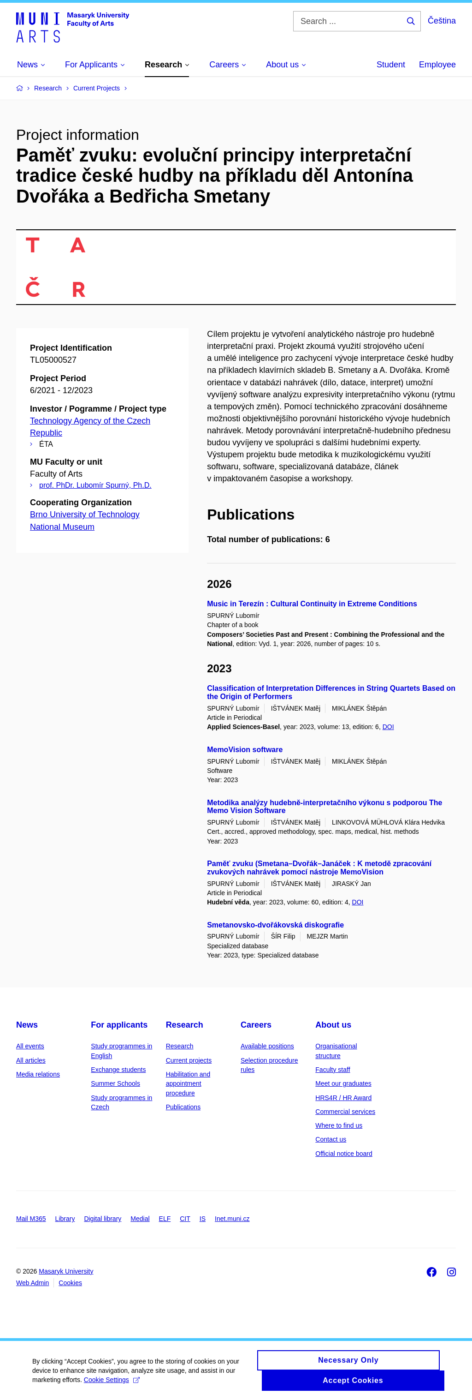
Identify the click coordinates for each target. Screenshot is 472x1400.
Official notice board (343, 1153)
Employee (437, 64)
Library (65, 1218)
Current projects (189, 1060)
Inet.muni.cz (232, 1218)
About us (333, 1024)
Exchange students (118, 1069)
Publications (183, 1107)
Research (184, 1024)
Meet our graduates (343, 1083)
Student (391, 64)
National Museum (62, 527)
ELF (165, 1218)
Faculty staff (332, 1069)
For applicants (119, 1024)
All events (30, 1046)
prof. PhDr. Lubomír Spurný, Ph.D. (95, 485)
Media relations (38, 1074)
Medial (139, 1218)
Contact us (330, 1139)
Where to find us (338, 1125)
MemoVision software (245, 750)
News (27, 1024)
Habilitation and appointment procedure (188, 1084)
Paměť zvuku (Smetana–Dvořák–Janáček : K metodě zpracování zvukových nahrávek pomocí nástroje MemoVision (319, 868)
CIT (185, 1218)
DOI (388, 726)
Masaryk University (66, 1271)
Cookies (70, 1282)
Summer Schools (115, 1083)
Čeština (442, 20)
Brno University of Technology (85, 514)
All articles (31, 1060)
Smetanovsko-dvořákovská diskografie (275, 925)
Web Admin (32, 1282)
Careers (256, 1024)
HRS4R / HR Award (343, 1097)
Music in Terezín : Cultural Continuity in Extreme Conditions (312, 604)
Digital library (102, 1218)
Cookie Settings (112, 1384)
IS (203, 1218)
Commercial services (345, 1111)
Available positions (267, 1046)
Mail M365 (31, 1218)
